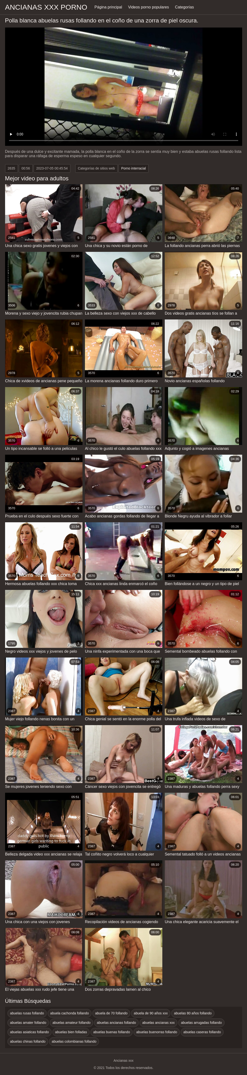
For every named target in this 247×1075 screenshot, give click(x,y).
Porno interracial (133, 168)
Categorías (184, 7)
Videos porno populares (148, 7)
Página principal (108, 7)
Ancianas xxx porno (46, 7)
